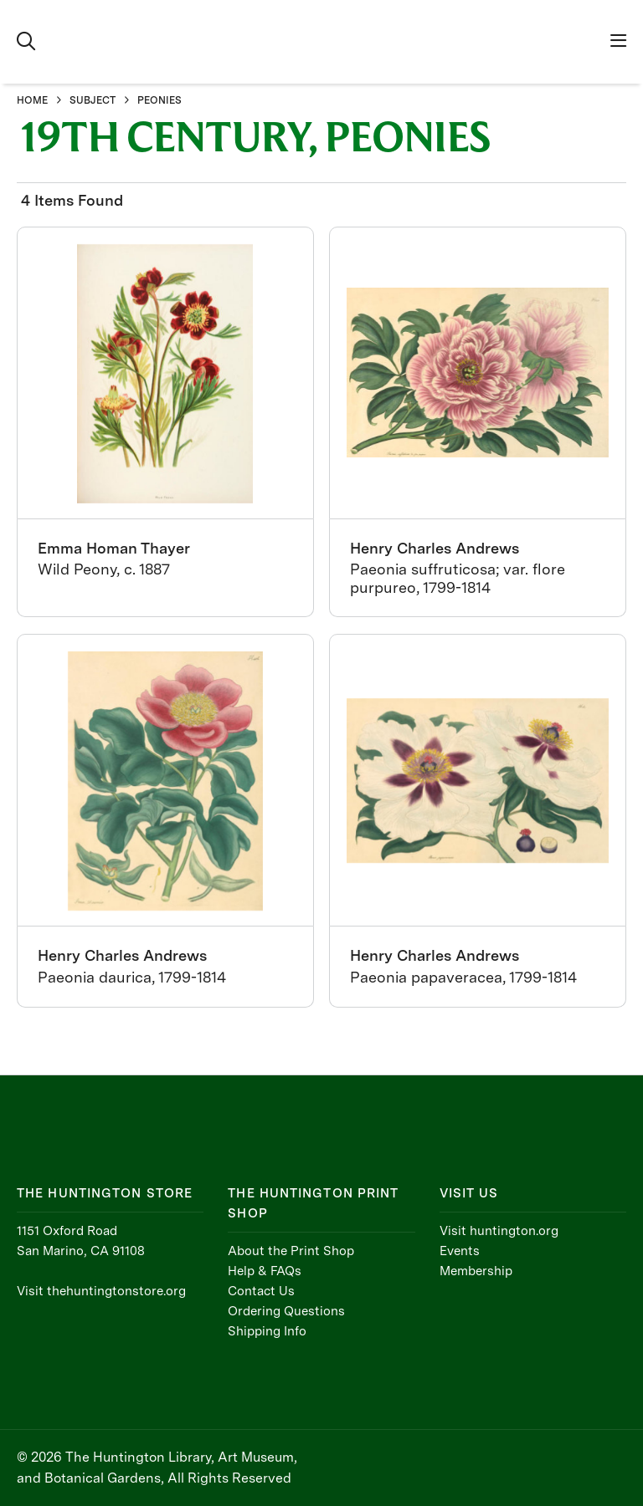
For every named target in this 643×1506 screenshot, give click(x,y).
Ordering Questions (286, 1311)
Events (460, 1250)
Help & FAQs (264, 1271)
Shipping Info (267, 1331)
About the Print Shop (291, 1250)
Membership (476, 1271)
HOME (32, 100)
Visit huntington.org (499, 1230)
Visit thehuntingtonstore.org (101, 1291)
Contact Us (261, 1291)
